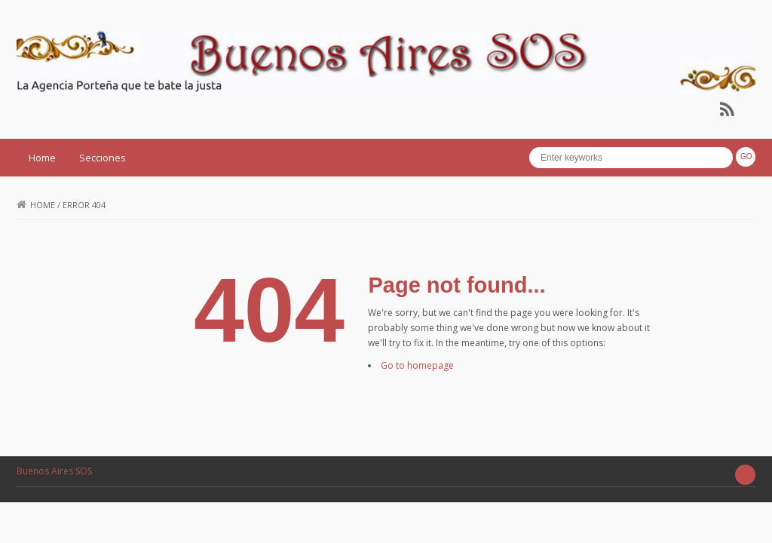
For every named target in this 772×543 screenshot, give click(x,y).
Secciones (102, 157)
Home (42, 157)
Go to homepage (417, 365)
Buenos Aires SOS (54, 471)
